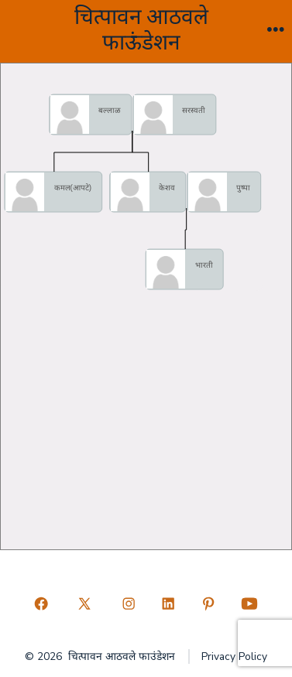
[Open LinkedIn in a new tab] (168, 604)
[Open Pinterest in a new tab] (208, 604)
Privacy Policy (234, 656)
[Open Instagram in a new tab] (128, 604)
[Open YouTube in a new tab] (250, 604)
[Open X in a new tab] (85, 604)
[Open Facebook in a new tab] (41, 604)
